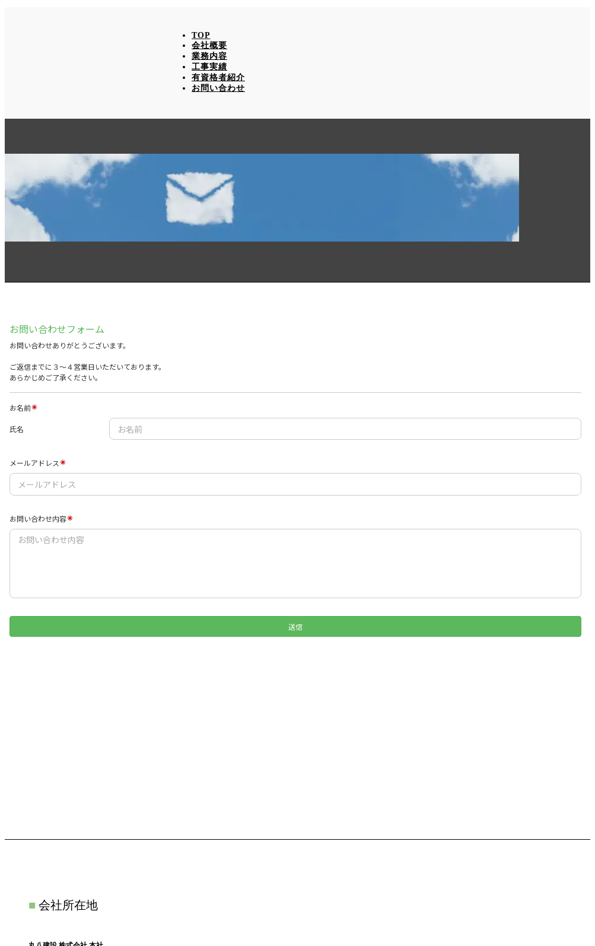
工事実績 (209, 66)
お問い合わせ (218, 88)
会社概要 (209, 45)
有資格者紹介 (218, 77)
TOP (201, 35)
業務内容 (209, 56)
